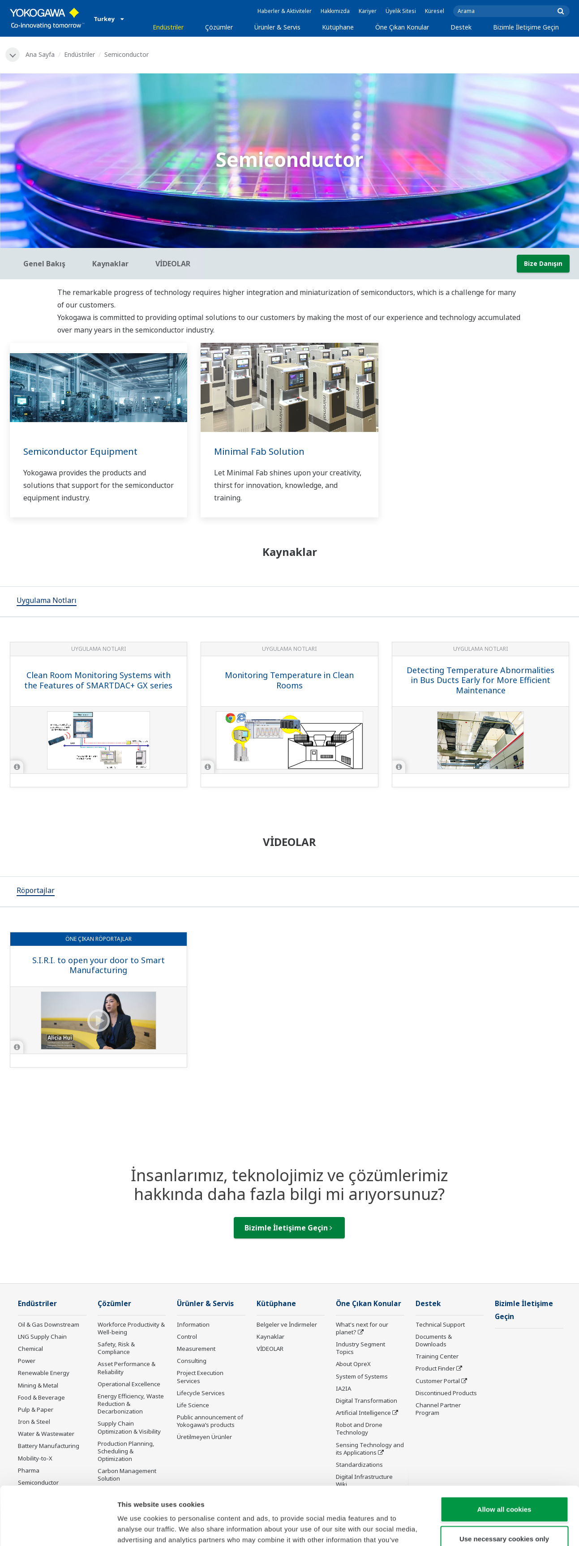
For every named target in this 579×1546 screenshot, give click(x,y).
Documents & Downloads (434, 1340)
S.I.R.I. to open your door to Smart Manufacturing (98, 965)
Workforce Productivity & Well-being (131, 1328)
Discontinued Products (446, 1393)
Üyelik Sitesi (401, 11)
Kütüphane (338, 27)
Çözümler (219, 27)
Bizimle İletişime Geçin (526, 27)
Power (26, 1361)
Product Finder (435, 1368)
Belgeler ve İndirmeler (287, 1324)
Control (187, 1336)
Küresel (434, 11)
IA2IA (343, 1388)
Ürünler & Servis (277, 27)
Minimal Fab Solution (259, 451)
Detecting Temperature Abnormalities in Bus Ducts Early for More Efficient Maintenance (480, 680)
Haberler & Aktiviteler (284, 11)
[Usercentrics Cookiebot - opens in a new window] (58, 1528)
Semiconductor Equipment (80, 451)
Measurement (196, 1349)
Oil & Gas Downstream (48, 1324)
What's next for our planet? (362, 1328)
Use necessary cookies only (504, 1480)
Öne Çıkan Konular (402, 27)
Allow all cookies (504, 1451)
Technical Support (440, 1324)
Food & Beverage (41, 1397)
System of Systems (362, 1376)
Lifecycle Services (201, 1393)
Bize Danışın (543, 263)
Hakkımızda (335, 11)
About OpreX (353, 1364)
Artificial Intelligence (363, 1413)
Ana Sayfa (40, 54)
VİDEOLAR (270, 1349)
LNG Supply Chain (42, 1336)
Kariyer (368, 11)
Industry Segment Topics (360, 1348)
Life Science (193, 1405)
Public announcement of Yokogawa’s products (210, 1421)
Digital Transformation (366, 1401)
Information (193, 1324)
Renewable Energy (43, 1373)
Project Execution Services (200, 1376)
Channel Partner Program (438, 1409)
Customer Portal (438, 1381)
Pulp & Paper (35, 1409)
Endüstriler (168, 27)
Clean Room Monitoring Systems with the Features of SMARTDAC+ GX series (98, 680)
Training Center (437, 1356)
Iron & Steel (34, 1422)
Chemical (30, 1349)
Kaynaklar (270, 1336)
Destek (461, 27)
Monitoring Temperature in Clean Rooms (289, 680)
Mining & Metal (38, 1385)
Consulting (191, 1361)
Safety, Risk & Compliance (116, 1348)
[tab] (46, 601)
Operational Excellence (129, 1384)
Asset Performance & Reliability (126, 1367)
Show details (470, 1528)
